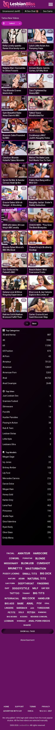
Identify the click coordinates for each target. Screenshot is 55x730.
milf (35, 588)
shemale (21, 621)
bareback (22, 608)
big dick (45, 573)
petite (11, 612)
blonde (40, 558)
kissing (23, 617)
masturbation (36, 568)
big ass (9, 603)
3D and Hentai (27, 335)
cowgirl (14, 558)
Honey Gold (27, 494)
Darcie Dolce (27, 484)
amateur (24, 553)
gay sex (45, 588)
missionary (11, 563)
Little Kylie (27, 439)
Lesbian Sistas (27, 433)
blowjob (27, 563)
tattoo (14, 593)
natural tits (37, 578)
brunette (15, 568)
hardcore (40, 553)
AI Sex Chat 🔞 (31, 11)
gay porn (10, 583)
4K (27, 340)
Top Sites (10, 391)
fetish (31, 612)
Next (34, 323)
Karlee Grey (27, 500)
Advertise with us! (12, 711)
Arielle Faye (27, 516)
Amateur (27, 362)
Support (19, 706)
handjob (44, 598)
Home (6, 706)
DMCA (30, 711)
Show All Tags (27, 631)
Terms (33, 706)
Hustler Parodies (27, 417)
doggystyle (20, 588)
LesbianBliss (24, 725)
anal (30, 603)
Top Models (11, 452)
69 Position (27, 351)
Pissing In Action (27, 423)
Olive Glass (27, 532)
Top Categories (13, 330)
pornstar (27, 558)
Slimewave (27, 406)
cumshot (43, 563)
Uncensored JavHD (11, 11)
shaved (27, 625)
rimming (42, 612)
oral (47, 603)
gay (7, 588)
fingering (43, 583)
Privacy (46, 706)
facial (11, 553)
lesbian (8, 621)
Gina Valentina (27, 521)
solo (21, 612)
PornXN (27, 412)
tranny (26, 593)
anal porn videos (39, 621)
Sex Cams (48, 11)
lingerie (9, 608)
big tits (38, 593)
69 (27, 345)
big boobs (12, 617)
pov (39, 603)
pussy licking (11, 573)
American (27, 367)
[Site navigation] (50, 4)
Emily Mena (27, 538)
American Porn (27, 372)
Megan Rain (27, 489)
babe (20, 603)
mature (11, 579)
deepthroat (26, 583)
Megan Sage (27, 457)
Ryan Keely (27, 527)
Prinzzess (27, 511)
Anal (27, 378)
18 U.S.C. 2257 (45, 711)
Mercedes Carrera (27, 478)
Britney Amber (27, 467)
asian (21, 578)
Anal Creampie (27, 383)
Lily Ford (27, 473)
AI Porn (27, 356)
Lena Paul (27, 505)
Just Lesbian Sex (27, 396)
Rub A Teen (27, 428)
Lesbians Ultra (27, 444)
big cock (28, 598)
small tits (29, 573)
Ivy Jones (27, 462)
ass (32, 608)
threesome (43, 608)
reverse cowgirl (39, 617)
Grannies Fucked (27, 401)
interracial (12, 598)
